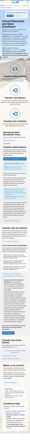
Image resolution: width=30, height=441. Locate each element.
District (3, 5)
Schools (10, 5)
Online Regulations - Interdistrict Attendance (13, 276)
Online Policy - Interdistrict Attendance (12, 273)
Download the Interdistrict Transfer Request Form (15, 351)
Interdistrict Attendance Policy (9, 356)
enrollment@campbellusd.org (11, 196)
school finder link (15, 50)
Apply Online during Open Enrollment (14, 159)
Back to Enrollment (6, 7)
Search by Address (10, 382)
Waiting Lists (18, 15)
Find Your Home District (10, 241)
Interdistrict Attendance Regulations (11, 358)
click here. (9, 428)
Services (17, 5)
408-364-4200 (7, 198)
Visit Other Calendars (9, 140)
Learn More (10, 15)
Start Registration (8, 333)
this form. (15, 347)
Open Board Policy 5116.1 (11, 220)
